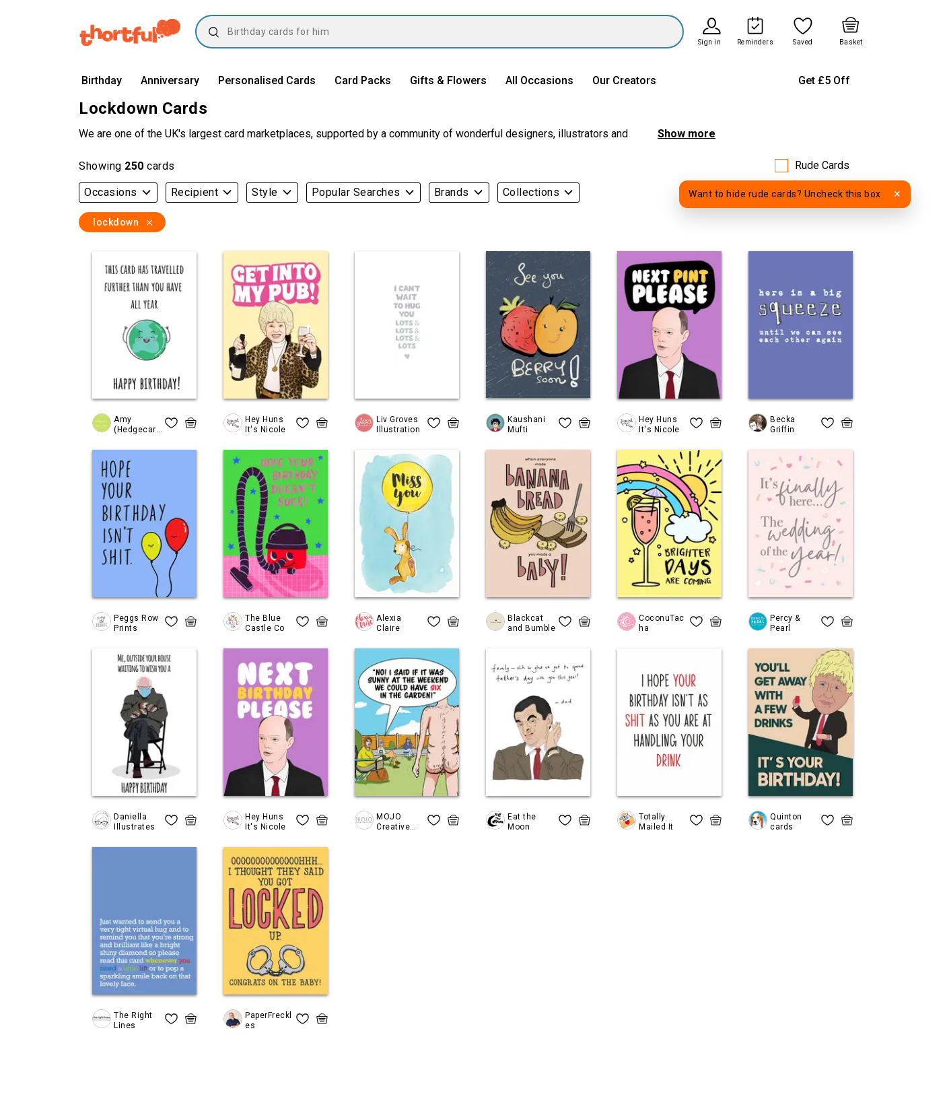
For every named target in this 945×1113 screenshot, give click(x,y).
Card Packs (363, 80)
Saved (803, 42)
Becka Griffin (783, 424)
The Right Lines (133, 1020)
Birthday (101, 80)
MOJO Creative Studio (393, 822)
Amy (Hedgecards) (137, 424)
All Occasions (539, 80)
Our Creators (624, 80)
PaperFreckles (268, 1020)
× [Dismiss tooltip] (897, 194)
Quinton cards (786, 821)
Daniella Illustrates (134, 821)
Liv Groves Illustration (398, 424)
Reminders (755, 42)
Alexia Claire (388, 622)
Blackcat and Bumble (531, 622)
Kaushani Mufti (526, 424)
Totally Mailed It (656, 821)
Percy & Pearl (785, 622)
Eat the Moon (522, 821)
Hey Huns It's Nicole (265, 424)
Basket (851, 42)
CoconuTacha (662, 622)
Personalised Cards (267, 80)
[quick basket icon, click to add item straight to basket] (191, 422)
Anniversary (170, 80)
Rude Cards (822, 165)
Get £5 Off (824, 80)
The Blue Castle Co (265, 622)
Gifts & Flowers (448, 80)
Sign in (710, 42)
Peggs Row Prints (136, 622)
